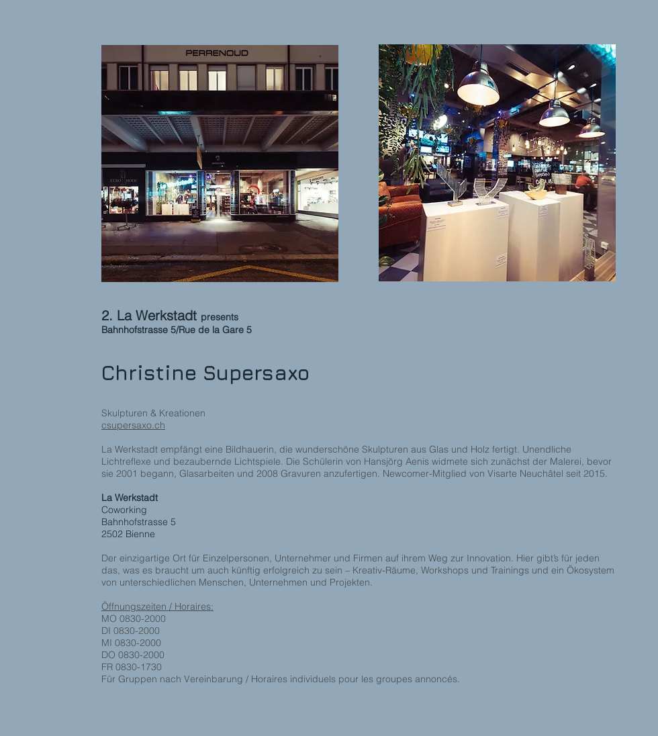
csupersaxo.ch (133, 425)
